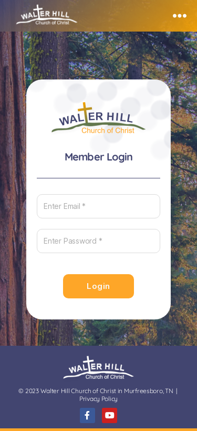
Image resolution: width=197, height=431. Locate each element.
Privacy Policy (98, 399)
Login (98, 286)
